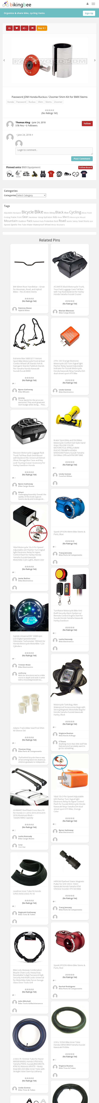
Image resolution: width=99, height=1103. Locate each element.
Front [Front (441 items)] (19, 217)
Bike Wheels (23, 392)
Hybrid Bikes (24, 310)
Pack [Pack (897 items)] (29, 221)
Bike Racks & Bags (67, 735)
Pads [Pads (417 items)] (41, 221)
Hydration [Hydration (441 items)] (48, 217)
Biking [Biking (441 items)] (52, 212)
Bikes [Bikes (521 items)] (46, 212)
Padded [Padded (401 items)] (36, 221)
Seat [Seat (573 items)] (80, 221)
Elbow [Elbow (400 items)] (84, 213)
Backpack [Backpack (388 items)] (17, 213)
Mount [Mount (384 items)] (82, 217)
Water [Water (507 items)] (30, 224)
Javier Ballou (24, 578)
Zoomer (58, 101)
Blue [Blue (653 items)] (66, 212)
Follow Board (85, 167)
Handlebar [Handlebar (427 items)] (33, 217)
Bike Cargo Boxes (67, 313)
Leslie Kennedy (65, 639)
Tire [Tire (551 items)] (19, 224)
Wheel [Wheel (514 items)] (48, 224)
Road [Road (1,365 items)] (62, 221)
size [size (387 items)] (91, 221)
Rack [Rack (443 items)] (56, 221)
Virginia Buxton (66, 733)
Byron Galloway (25, 389)
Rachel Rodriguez (67, 986)
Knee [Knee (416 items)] (60, 217)
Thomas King (24, 749)
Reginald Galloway (27, 912)
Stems (48, 101)
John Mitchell (24, 1001)
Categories (10, 195)
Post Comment (82, 158)
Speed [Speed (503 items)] (7, 224)
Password (21, 101)
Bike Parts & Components (70, 555)
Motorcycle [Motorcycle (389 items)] (74, 217)
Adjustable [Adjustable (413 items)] (8, 213)
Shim (40, 101)
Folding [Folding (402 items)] (7, 217)
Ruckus (32, 101)
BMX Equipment (31, 167)
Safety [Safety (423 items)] (75, 221)
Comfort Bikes (65, 476)
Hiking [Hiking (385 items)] (40, 217)
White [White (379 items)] (53, 225)
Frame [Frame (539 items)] (13, 217)
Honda (10, 101)
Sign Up (89, 13)
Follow (87, 123)
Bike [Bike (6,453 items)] (38, 212)
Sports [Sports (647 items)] (14, 224)
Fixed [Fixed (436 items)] (89, 213)
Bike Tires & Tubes (26, 914)
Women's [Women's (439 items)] (61, 225)
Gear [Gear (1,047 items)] (25, 217)
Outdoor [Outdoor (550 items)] (22, 221)
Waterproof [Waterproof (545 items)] (38, 224)
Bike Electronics (66, 392)
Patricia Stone (24, 308)
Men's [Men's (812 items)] (66, 217)
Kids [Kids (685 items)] (55, 216)
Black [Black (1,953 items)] (59, 212)
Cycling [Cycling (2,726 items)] (75, 212)
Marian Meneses (66, 310)
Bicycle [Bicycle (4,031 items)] (27, 212)
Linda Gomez (65, 390)
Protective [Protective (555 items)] (48, 221)
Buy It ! (42, 28)
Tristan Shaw (24, 665)
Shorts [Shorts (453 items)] (86, 221)
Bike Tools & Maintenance (30, 1003)
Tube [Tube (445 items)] (24, 224)
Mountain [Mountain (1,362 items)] (11, 221)
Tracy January (65, 553)
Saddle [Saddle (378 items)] (69, 221)
